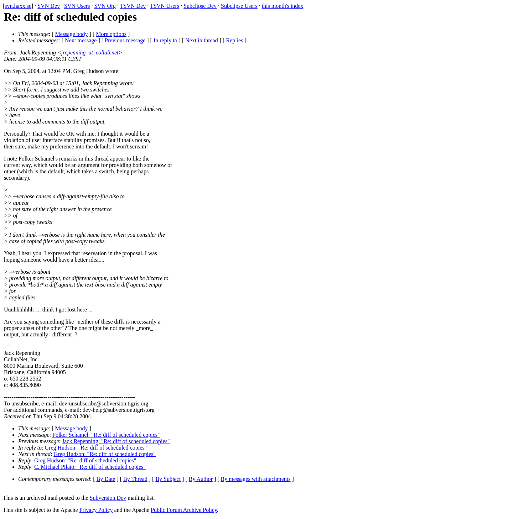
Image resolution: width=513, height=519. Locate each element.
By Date (106, 479)
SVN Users (77, 6)
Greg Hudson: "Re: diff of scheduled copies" (96, 448)
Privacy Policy (96, 510)
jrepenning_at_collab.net (90, 52)
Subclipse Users (239, 6)
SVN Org (105, 6)
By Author (201, 479)
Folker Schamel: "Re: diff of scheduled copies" (106, 435)
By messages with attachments (256, 479)
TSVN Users (164, 6)
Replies (234, 40)
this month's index (283, 6)
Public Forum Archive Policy (184, 510)
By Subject (168, 479)
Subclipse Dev (200, 6)
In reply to (165, 40)
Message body (71, 34)
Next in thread (201, 40)
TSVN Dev (133, 6)
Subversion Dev (108, 498)
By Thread (135, 479)
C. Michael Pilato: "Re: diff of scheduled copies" (90, 467)
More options (111, 34)
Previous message (125, 40)
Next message (81, 40)
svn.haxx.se (18, 6)
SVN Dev (48, 6)
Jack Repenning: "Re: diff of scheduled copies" (116, 441)
